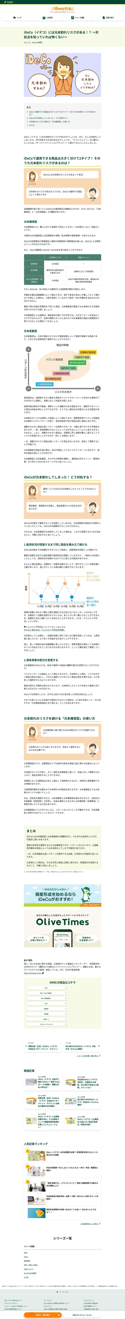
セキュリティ (48, 1278)
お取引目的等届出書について (13, 1281)
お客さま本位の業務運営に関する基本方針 (17, 1287)
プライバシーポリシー (11, 1275)
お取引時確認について (90, 1278)
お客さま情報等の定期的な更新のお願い (56, 1281)
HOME (4, 1258)
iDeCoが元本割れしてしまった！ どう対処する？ (48, 119)
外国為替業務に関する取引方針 (53, 1287)
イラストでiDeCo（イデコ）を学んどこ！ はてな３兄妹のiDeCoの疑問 (44, 1258)
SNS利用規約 (87, 1290)
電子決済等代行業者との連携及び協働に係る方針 (98, 1287)
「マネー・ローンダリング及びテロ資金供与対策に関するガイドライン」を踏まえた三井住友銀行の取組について (23, 1291)
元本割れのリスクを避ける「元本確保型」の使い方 (49, 122)
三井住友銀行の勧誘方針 (90, 1275)
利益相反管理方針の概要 (51, 1284)
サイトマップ (48, 1273)
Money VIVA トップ (14, 1258)
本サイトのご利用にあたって (13, 1273)
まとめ (31, 126)
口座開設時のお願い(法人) (12, 1284)
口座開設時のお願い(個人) (91, 1281)
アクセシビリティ (88, 1273)
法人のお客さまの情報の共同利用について (56, 1275)
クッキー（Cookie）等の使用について (15, 1278)
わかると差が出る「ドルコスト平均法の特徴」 (45, 631)
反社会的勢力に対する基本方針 (92, 1284)
